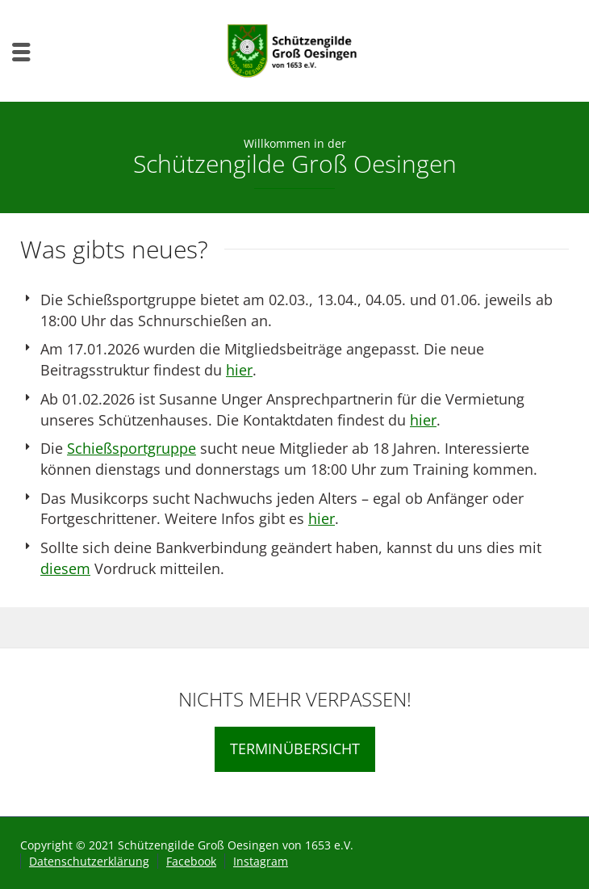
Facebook (191, 861)
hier (239, 370)
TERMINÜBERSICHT (295, 748)
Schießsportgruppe (131, 448)
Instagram (260, 861)
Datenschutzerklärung (89, 861)
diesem (65, 568)
